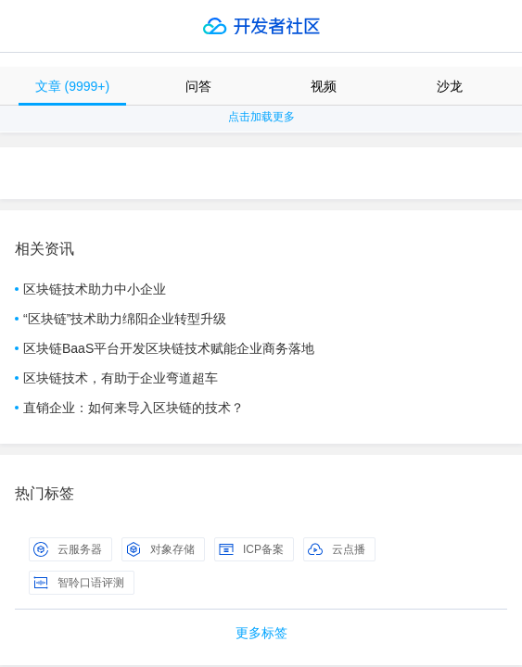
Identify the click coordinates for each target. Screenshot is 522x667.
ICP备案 (251, 549)
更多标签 (261, 632)
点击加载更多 (261, 116)
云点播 (336, 549)
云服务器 (67, 549)
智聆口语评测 (78, 582)
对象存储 (160, 549)
